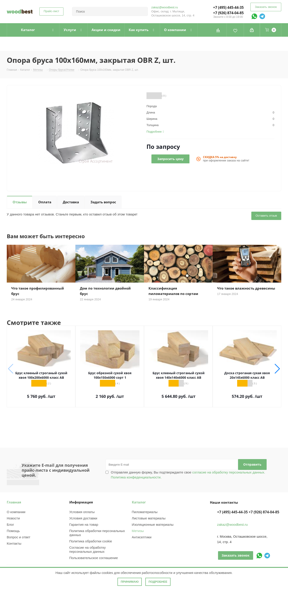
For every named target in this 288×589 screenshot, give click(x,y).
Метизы (138, 531)
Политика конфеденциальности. (136, 477)
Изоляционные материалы (153, 524)
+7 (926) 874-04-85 (228, 12)
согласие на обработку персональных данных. (228, 472)
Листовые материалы (149, 518)
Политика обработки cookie (90, 541)
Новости (13, 518)
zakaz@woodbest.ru (164, 7)
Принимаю (130, 581)
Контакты (14, 543)
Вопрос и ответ (18, 537)
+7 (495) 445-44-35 (228, 7)
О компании (16, 512)
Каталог (139, 502)
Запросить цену (170, 159)
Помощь (13, 531)
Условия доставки (83, 518)
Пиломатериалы (145, 512)
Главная (14, 502)
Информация (81, 502)
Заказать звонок (266, 7)
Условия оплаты (82, 512)
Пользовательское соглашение (93, 558)
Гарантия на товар (83, 524)
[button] (277, 369)
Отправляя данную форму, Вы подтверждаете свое (188, 474)
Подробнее (157, 581)
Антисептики (142, 537)
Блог (10, 524)
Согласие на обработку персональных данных (87, 549)
